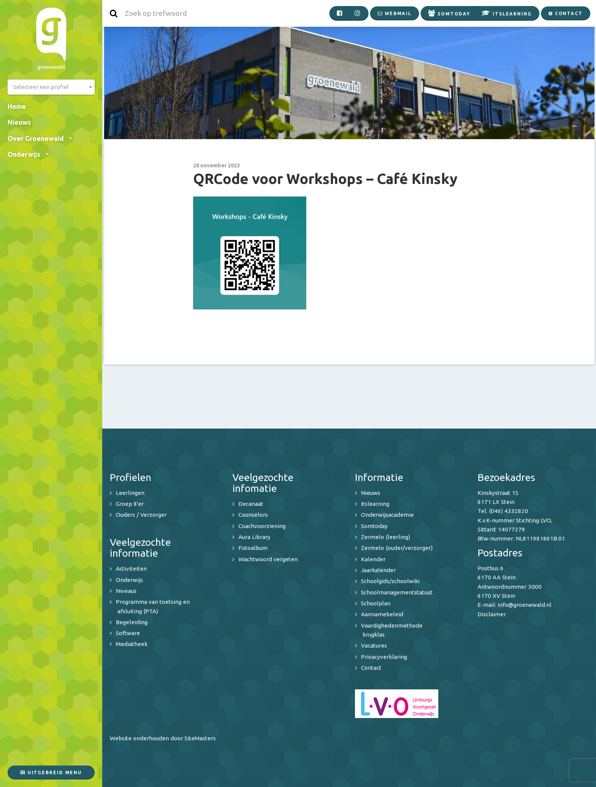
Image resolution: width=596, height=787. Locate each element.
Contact (371, 668)
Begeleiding (131, 622)
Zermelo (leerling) (385, 537)
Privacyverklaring (384, 657)
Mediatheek (131, 644)
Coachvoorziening (262, 526)
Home (17, 106)
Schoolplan (375, 603)
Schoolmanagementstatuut (397, 592)
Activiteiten (131, 568)
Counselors (253, 514)
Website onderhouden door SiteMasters (163, 738)
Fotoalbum (252, 548)
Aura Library (254, 537)
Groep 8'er (130, 504)
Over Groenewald (40, 138)
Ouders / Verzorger (141, 514)
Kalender (373, 559)
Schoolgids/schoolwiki (390, 581)
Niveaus (126, 591)
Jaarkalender (378, 570)
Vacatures (374, 645)
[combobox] (51, 87)
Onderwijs (28, 154)
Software (128, 633)
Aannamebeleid (382, 614)
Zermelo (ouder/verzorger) (397, 548)
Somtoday (374, 526)
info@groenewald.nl (524, 605)
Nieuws (19, 122)
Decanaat (250, 504)
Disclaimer (492, 614)
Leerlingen (130, 493)
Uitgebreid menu (51, 772)
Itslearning (375, 504)
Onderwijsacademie (387, 514)
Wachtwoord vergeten (268, 559)
